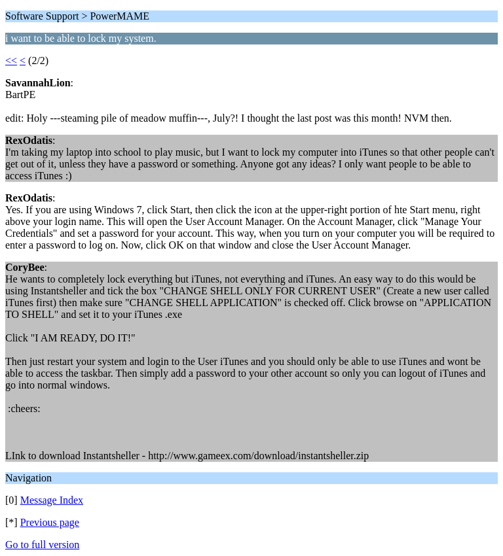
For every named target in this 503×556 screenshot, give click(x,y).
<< (11, 60)
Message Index (51, 500)
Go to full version (42, 544)
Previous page (49, 522)
